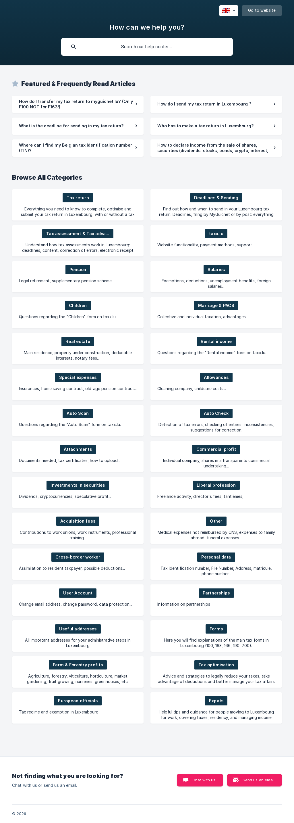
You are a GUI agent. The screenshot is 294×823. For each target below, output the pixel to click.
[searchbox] (147, 47)
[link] (78, 104)
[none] (228, 10)
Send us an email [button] (258, 780)
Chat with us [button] (204, 780)
